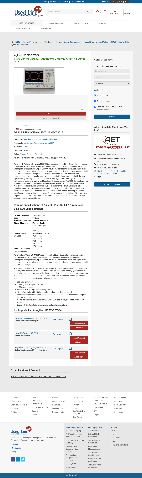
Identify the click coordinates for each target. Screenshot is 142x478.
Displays (97, 415)
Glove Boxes (16, 401)
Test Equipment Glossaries (94, 466)
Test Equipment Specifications (94, 454)
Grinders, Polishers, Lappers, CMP (101, 399)
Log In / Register (121, 2)
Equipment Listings (26, 23)
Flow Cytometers (100, 404)
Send (113, 117)
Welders (14, 412)
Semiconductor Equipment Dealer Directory (73, 457)
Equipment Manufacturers (94, 447)
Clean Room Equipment (37, 399)
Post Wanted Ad (23, 29)
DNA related (98, 407)
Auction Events (81, 23)
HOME (18, 42)
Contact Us (46, 29)
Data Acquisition (58, 412)
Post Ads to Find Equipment (94, 460)
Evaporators (78, 401)
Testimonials (16, 448)
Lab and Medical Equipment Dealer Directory (73, 449)
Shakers (35, 411)
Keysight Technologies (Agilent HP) (40, 143)
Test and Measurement (33, 42)
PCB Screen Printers (40, 407)
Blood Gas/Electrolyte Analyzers (79, 411)
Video (105, 2)
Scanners (56, 405)
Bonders (55, 398)
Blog (13, 452)
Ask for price (58, 319)
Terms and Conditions (119, 445)
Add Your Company (73, 431)
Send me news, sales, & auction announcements (108, 108)
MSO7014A (37, 246)
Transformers (37, 404)
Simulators (118, 412)
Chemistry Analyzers (19, 405)
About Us (15, 444)
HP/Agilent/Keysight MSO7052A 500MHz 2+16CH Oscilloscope (32, 318)
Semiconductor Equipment (94, 441)
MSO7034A (37, 236)
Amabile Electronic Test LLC (31, 154)
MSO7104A (37, 241)
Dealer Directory (56, 23)
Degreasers (15, 398)
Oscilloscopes (51, 42)
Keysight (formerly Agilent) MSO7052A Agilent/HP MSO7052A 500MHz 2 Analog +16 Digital (32, 348)
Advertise (102, 23)
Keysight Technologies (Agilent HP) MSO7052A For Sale (107, 42)
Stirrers (34, 415)
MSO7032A (44, 233)
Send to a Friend (22, 125)
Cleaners (14, 408)
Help (112, 434)
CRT (95, 411)
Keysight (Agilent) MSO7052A (27, 333)
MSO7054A (37, 238)
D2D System (71, 464)
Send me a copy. (102, 101)
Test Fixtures (78, 417)
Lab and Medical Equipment (94, 435)
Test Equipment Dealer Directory (75, 441)
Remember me (101, 95)
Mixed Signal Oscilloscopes (71, 42)
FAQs (113, 431)
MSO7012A (37, 244)
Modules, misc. (58, 408)
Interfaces (118, 408)
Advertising (70, 467)
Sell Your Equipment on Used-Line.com (74, 435)
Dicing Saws (78, 398)
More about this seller (112, 184)
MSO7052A (24, 147)
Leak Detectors (120, 405)
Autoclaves (118, 401)
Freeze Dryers (120, 398)
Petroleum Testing (59, 401)
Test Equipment (94, 431)
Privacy (114, 441)
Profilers (76, 405)
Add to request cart (51, 118)
